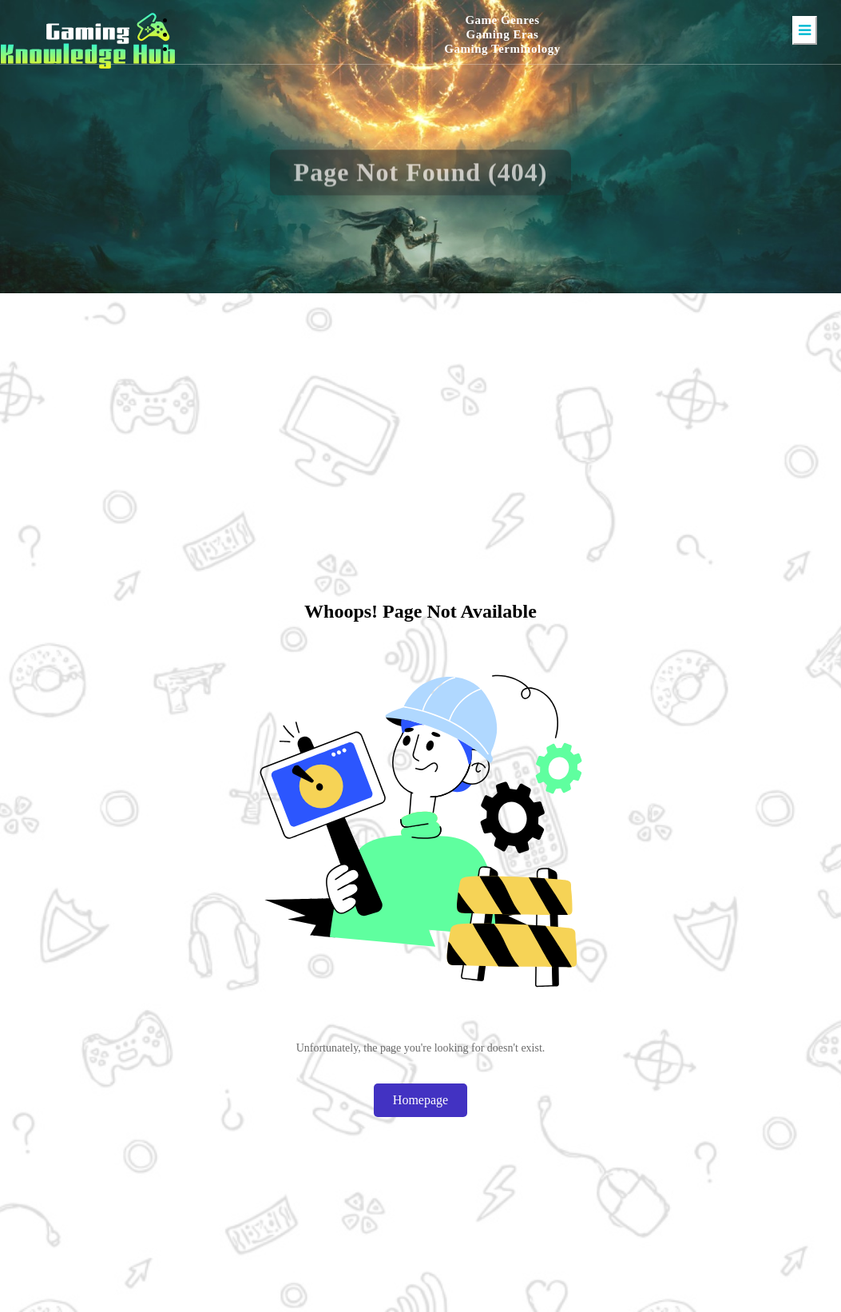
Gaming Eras (502, 34)
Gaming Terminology (502, 48)
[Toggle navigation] (804, 30)
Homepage (420, 1100)
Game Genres (502, 20)
